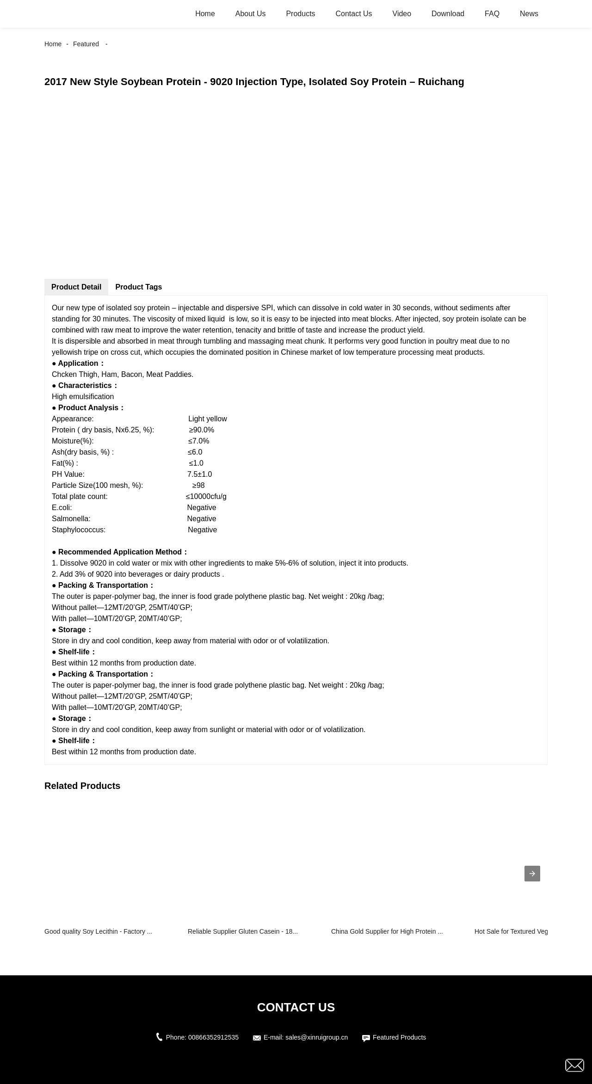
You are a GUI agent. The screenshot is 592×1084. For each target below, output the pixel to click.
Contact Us (353, 14)
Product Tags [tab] (138, 287)
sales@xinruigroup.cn (316, 1037)
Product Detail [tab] (76, 287)
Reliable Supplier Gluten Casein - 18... (243, 931)
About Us (250, 14)
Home (205, 14)
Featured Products (399, 1037)
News (529, 14)
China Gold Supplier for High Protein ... (387, 931)
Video (402, 14)
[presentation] (532, 873)
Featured (86, 44)
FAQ (492, 14)
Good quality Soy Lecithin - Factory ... (98, 931)
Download (448, 14)
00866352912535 (213, 1037)
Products (300, 14)
